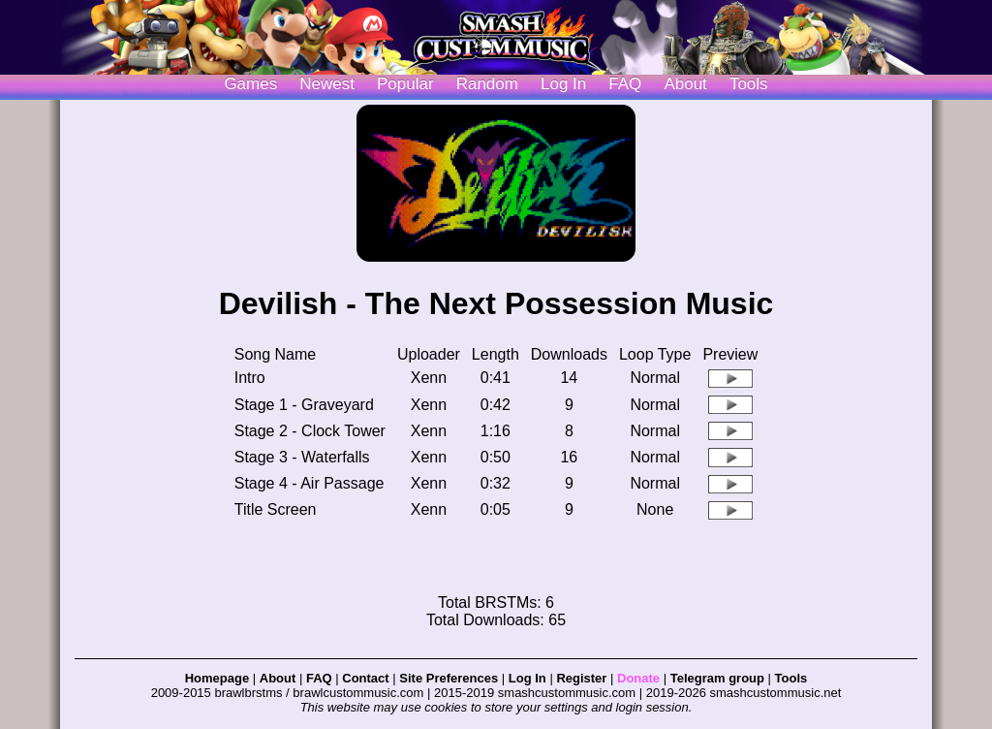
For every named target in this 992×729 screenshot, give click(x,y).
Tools (748, 84)
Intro (249, 377)
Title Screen (275, 509)
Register (581, 678)
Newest (327, 84)
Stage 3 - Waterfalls (302, 457)
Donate (638, 678)
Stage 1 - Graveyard (304, 404)
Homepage (217, 678)
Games (250, 84)
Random (487, 84)
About (685, 84)
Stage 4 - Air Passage (309, 483)
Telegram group (717, 678)
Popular (405, 84)
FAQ (624, 84)
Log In (527, 678)
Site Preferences (448, 678)
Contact (365, 678)
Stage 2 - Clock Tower (310, 431)
